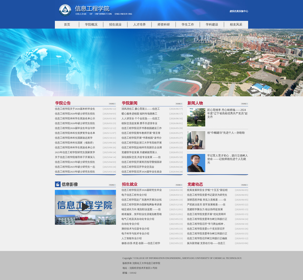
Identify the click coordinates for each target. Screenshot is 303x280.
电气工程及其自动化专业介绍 (138, 219)
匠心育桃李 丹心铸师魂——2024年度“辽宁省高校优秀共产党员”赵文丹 (227, 113)
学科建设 (212, 24)
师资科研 (163, 24)
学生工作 (188, 24)
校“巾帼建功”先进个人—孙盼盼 (226, 132)
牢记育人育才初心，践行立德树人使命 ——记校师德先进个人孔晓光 (227, 159)
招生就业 (115, 24)
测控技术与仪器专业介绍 (135, 228)
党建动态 (195, 184)
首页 (67, 24)
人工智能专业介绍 (132, 238)
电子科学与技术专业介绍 (135, 233)
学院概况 (91, 24)
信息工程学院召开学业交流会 (138, 166)
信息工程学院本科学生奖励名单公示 (75, 118)
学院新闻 (129, 103)
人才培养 (139, 24)
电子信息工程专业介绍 (134, 194)
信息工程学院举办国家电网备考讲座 (142, 204)
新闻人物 (195, 103)
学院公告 (63, 103)
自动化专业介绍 (130, 223)
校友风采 (236, 24)
